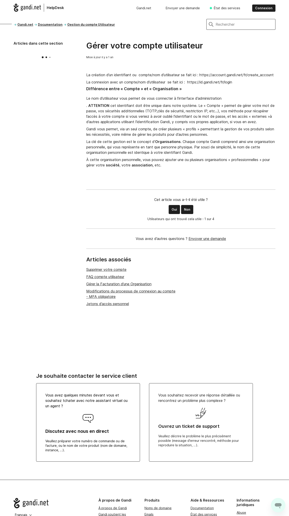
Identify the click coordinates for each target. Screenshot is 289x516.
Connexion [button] (264, 8)
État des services (227, 8)
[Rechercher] (245, 24)
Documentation (50, 24)
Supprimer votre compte (106, 269)
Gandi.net (143, 8)
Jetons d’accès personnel (107, 304)
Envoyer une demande (183, 8)
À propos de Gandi (112, 508)
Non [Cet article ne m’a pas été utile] (187, 209)
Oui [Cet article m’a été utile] (174, 209)
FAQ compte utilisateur (105, 276)
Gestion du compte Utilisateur (91, 24)
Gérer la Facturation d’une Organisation (118, 284)
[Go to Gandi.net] (52, 503)
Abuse (241, 512)
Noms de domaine (158, 508)
